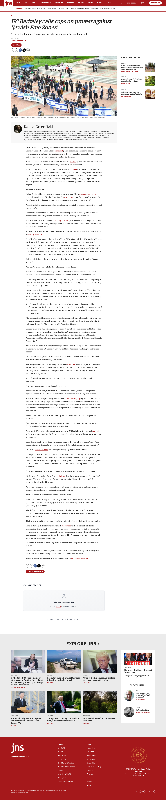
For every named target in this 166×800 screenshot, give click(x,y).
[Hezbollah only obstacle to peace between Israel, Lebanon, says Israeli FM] (28, 702)
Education (61, 9)
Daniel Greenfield (18, 40)
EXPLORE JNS (83, 643)
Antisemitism (46, 3)
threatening (69, 197)
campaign (96, 431)
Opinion (81, 3)
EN (143, 3)
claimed (73, 169)
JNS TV (90, 3)
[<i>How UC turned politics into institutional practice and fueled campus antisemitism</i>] (150, 67)
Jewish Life (59, 3)
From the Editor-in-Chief (107, 9)
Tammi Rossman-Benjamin (129, 72)
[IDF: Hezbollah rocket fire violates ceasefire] (100, 702)
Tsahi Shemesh (126, 96)
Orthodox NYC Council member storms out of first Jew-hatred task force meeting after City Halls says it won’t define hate (27, 681)
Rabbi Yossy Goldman (143, 712)
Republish (16, 45)
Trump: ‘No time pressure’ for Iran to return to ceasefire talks (99, 679)
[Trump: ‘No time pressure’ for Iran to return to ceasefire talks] (100, 661)
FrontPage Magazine (79, 558)
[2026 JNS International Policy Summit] (138, 754)
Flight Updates (51, 9)
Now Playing (95, 9)
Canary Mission (35, 234)
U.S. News (14, 675)
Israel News (14, 715)
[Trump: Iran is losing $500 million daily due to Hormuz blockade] (64, 702)
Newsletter (131, 3)
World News (50, 675)
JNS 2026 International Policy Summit (77, 9)
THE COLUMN (138, 685)
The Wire (100, 3)
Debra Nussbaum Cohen (18, 687)
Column (138, 691)
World (34, 3)
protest (72, 162)
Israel (18, 3)
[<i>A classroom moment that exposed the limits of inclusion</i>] (150, 94)
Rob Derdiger (125, 83)
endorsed (59, 151)
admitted (71, 364)
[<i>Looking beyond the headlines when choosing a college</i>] (150, 81)
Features (70, 3)
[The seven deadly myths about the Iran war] (138, 659)
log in (58, 606)
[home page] (8, 3)
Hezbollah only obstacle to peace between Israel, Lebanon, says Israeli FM (26, 720)
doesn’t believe (41, 450)
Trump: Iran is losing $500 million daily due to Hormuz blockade (63, 719)
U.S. (26, 3)
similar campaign (73, 399)
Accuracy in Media (61, 220)
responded (66, 526)
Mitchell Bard (140, 699)
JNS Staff (50, 683)
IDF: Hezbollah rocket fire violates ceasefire (99, 719)
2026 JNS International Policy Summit (138, 770)
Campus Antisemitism (35, 572)
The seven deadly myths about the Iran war (138, 671)
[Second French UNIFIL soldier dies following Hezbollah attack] (64, 661)
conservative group (87, 194)
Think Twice (127, 667)
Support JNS (155, 3)
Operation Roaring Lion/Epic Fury (35, 9)
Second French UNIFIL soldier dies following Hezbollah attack (63, 679)
